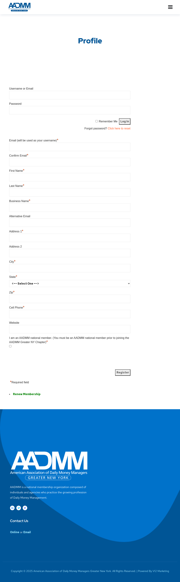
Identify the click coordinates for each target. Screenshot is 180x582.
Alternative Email (19, 216)
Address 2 (15, 246)
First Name (16, 170)
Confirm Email (18, 155)
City (12, 261)
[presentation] (36, 360)
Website (14, 322)
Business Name (19, 201)
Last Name (16, 185)
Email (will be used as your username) (33, 140)
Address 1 (16, 231)
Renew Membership (26, 394)
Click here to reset (119, 128)
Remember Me (108, 121)
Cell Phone (16, 307)
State (13, 276)
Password (15, 103)
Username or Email (21, 88)
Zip (12, 292)
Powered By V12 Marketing (153, 571)
